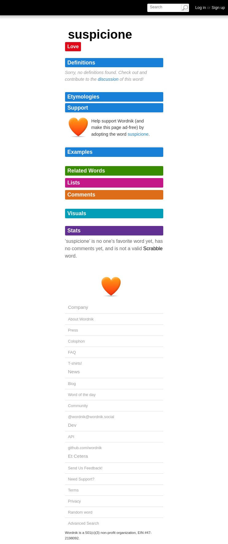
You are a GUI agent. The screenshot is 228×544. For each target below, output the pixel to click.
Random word (80, 512)
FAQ (72, 352)
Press (73, 330)
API (71, 436)
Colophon (76, 341)
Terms (73, 490)
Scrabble (153, 248)
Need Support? (81, 479)
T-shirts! (75, 363)
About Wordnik (81, 319)
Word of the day (82, 394)
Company (78, 307)
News (74, 371)
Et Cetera (78, 456)
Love (73, 46)
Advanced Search (83, 523)
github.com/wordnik (85, 447)
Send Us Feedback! (85, 468)
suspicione (138, 134)
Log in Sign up (210, 7)
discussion (108, 79)
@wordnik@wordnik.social (91, 416)
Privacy (74, 501)
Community (78, 405)
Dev (72, 425)
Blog (72, 383)
